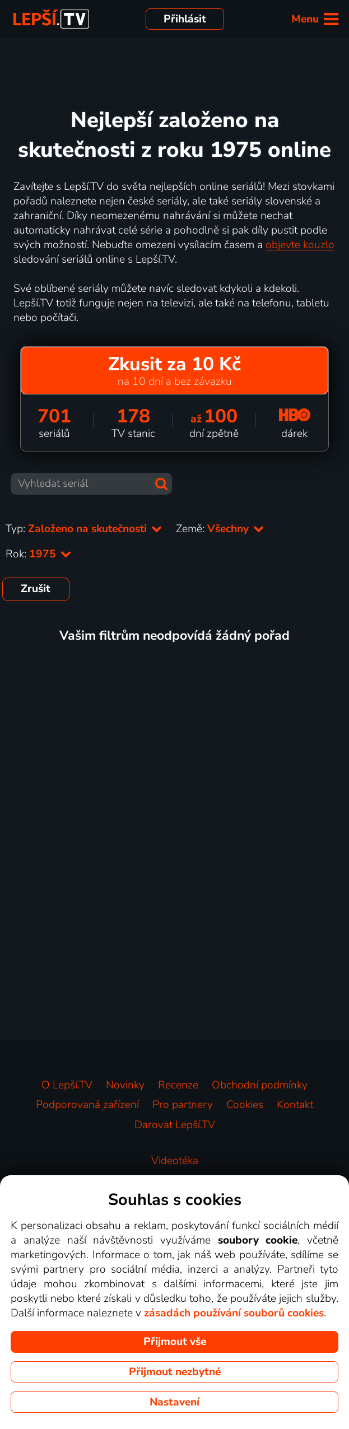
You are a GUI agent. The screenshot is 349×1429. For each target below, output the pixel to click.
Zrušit (35, 588)
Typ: (84, 529)
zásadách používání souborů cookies (234, 1313)
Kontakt (295, 1104)
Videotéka (174, 1160)
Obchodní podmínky (260, 1085)
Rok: (39, 554)
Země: (220, 529)
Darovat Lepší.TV (174, 1125)
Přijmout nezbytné (175, 1372)
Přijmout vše (174, 1341)
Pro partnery (182, 1104)
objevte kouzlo (300, 245)
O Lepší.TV (66, 1085)
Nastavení (174, 1402)
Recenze (178, 1085)
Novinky (125, 1085)
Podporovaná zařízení (87, 1104)
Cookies (244, 1104)
